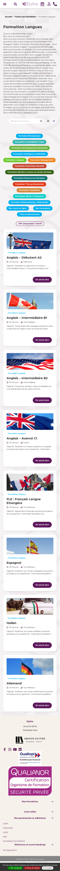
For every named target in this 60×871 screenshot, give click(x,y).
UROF (5, 832)
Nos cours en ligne (17, 208)
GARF (5, 824)
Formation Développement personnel (29, 148)
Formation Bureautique (29, 136)
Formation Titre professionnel (29, 184)
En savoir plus (42, 280)
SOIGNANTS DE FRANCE (14, 841)
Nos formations (43, 208)
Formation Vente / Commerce (29, 196)
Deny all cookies (32, 868)
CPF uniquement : (30, 224)
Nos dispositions (10, 850)
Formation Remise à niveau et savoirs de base (29, 172)
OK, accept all (15, 868)
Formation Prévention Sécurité (29, 166)
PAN (5, 837)
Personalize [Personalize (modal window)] (47, 868)
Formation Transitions (29, 190)
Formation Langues (15, 160)
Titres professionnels (29, 214)
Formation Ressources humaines (29, 178)
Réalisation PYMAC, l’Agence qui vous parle (30, 859)
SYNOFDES (8, 828)
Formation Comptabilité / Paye (29, 142)
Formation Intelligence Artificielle (29, 154)
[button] (4, 4)
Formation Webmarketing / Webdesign (29, 202)
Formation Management (41, 160)
